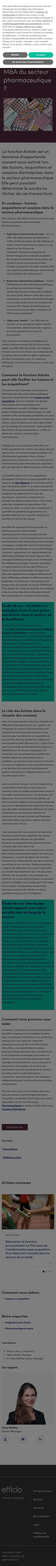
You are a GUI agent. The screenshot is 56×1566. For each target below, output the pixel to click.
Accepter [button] (40, 55)
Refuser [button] (15, 55)
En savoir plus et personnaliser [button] (28, 62)
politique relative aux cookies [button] (28, 27)
